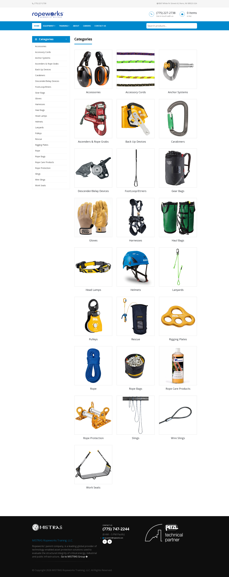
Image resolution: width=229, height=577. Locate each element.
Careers (87, 26)
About (76, 26)
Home (36, 26)
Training (64, 26)
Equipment (49, 26)
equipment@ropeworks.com (113, 538)
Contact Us (100, 26)
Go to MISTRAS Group (74, 556)
